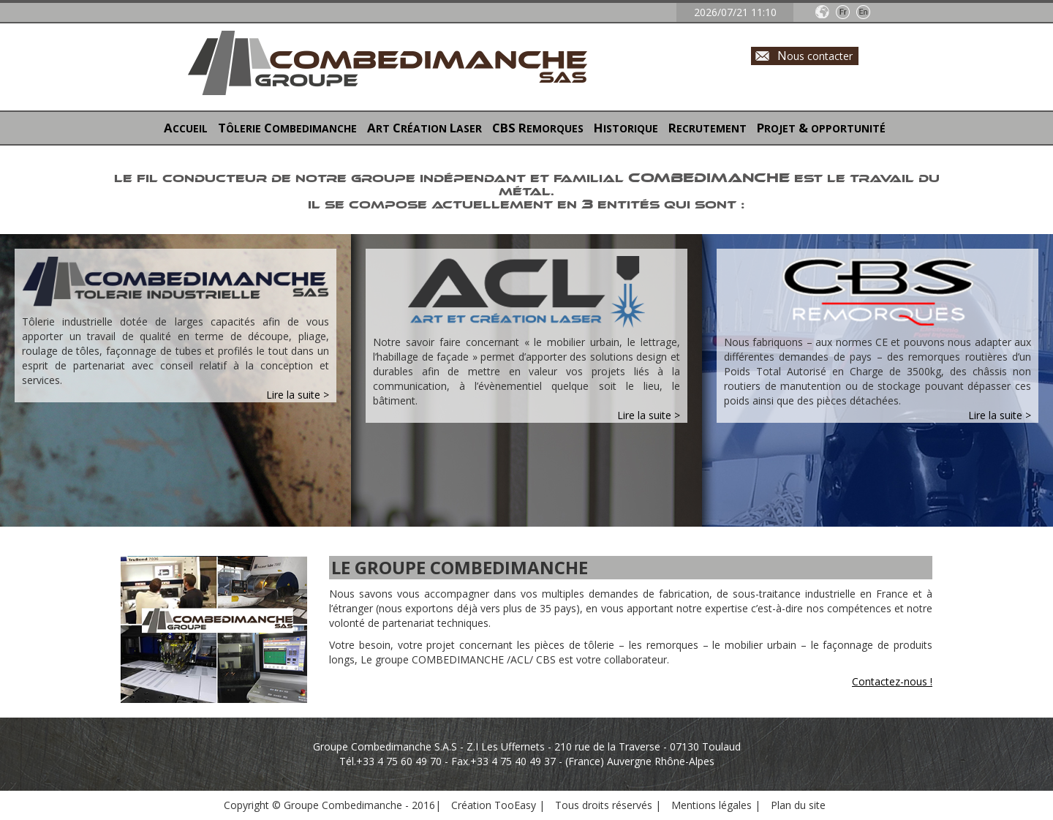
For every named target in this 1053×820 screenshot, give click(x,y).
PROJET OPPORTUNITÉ (821, 127)
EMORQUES (538, 127)
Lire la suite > (297, 395)
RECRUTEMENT (707, 127)
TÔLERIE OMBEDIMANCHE (287, 127)
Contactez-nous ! (892, 681)
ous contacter (815, 55)
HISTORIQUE (626, 127)
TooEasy (515, 805)
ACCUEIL (186, 127)
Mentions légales (713, 805)
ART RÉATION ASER (424, 127)
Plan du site (798, 805)
